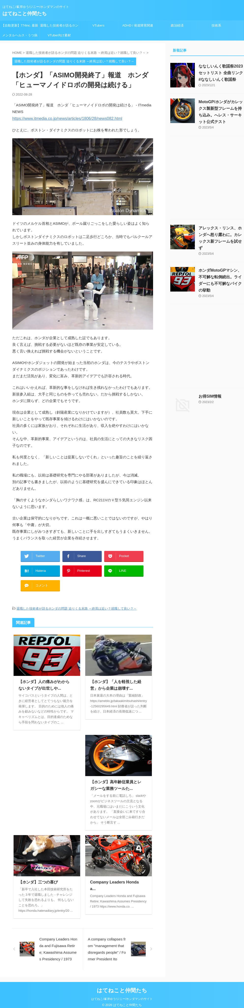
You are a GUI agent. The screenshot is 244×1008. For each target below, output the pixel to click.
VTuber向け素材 (59, 35)
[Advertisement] (47, 768)
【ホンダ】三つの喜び (38, 878)
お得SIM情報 (210, 396)
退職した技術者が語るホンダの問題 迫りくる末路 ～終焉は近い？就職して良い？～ (59, 27)
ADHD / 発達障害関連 (137, 25)
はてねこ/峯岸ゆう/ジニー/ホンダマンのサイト (122, 995)
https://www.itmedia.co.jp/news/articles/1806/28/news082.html (62, 118)
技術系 (216, 25)
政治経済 (177, 25)
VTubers (98, 25)
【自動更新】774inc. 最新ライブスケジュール (19, 27)
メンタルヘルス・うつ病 (19, 35)
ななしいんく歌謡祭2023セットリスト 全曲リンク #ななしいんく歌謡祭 (221, 73)
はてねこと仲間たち (24, 13)
